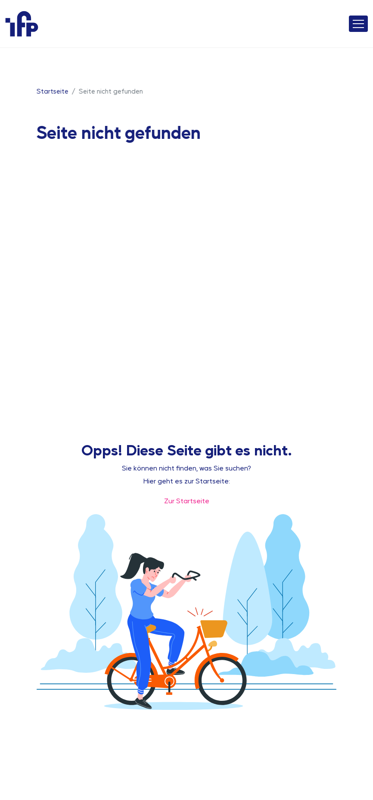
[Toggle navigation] (358, 24)
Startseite (52, 91)
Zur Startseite (186, 500)
